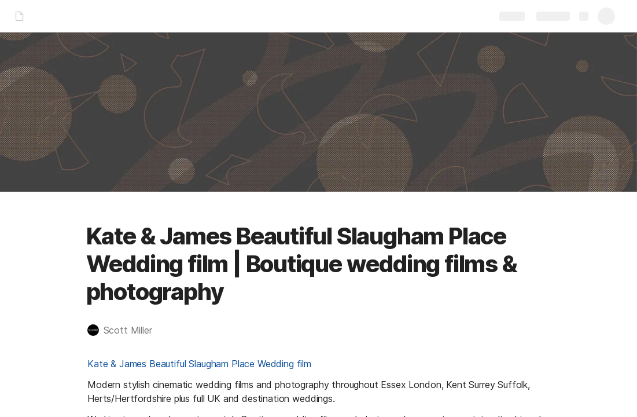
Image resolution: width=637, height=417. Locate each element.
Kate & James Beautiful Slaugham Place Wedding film (199, 364)
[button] (125, 330)
